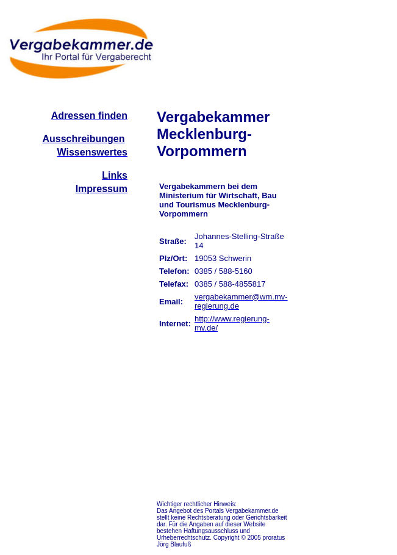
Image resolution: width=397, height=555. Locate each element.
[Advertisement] (344, 291)
